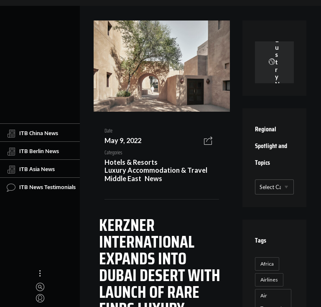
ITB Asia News (31, 169)
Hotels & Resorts (131, 162)
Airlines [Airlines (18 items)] (269, 279)
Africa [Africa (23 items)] (267, 264)
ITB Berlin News (33, 151)
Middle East (122, 178)
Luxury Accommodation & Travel (155, 170)
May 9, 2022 (122, 140)
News (153, 178)
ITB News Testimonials (41, 187)
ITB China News (32, 133)
